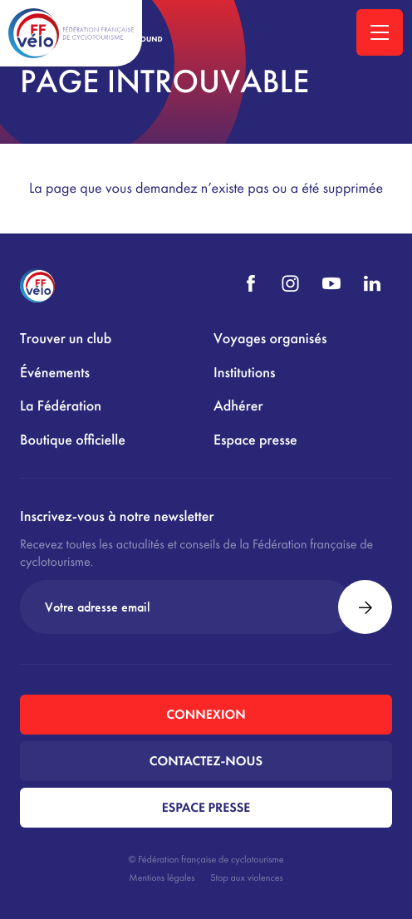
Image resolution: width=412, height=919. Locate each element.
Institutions (244, 372)
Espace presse (255, 440)
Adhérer (237, 405)
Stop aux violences (246, 877)
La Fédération (60, 405)
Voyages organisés (269, 338)
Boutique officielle (72, 440)
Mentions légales (161, 877)
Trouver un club (65, 338)
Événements (55, 372)
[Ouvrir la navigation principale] (379, 32)
